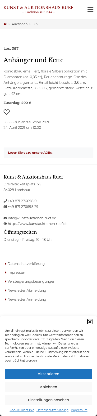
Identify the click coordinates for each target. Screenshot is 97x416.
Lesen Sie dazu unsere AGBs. (30, 152)
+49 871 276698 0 (20, 201)
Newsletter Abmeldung (27, 290)
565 (35, 24)
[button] (90, 321)
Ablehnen (48, 387)
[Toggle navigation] (90, 9)
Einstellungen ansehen (48, 400)
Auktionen (20, 24)
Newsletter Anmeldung (27, 299)
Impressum (79, 410)
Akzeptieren (48, 373)
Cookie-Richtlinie (22, 410)
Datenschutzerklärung (53, 410)
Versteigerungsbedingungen (31, 281)
